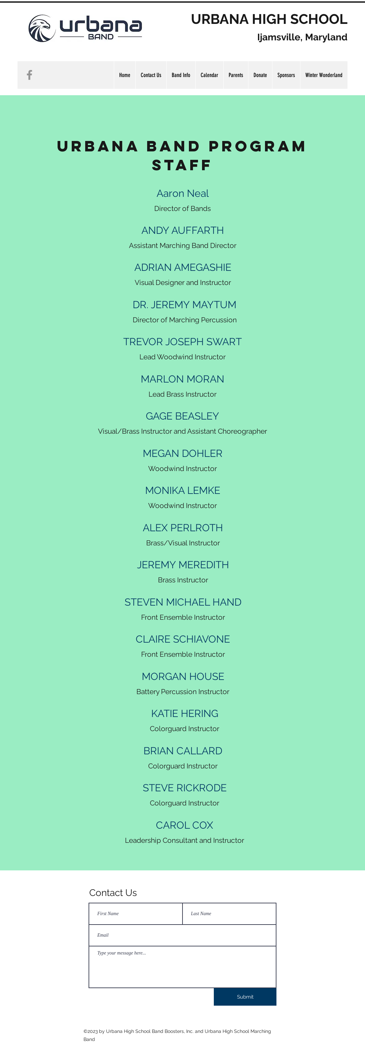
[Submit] (245, 997)
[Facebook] (29, 74)
